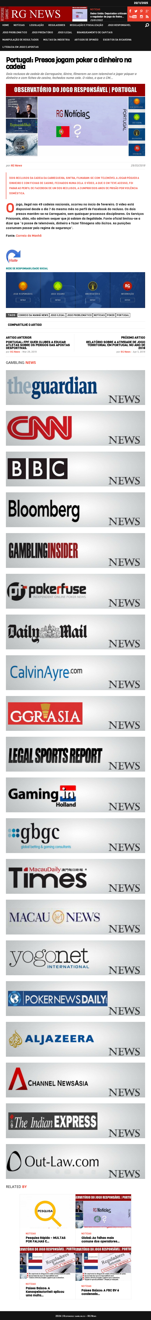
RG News (16, 165)
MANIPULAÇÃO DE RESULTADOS (20, 39)
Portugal (123, 315)
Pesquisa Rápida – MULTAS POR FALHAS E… (45, 1239)
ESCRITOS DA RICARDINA (117, 39)
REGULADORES (56, 25)
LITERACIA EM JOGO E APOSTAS (20, 47)
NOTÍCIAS (95, 9)
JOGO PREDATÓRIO (42, 32)
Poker (111, 315)
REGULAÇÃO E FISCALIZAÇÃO (86, 25)
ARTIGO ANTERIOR (18, 338)
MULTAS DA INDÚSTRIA (56, 39)
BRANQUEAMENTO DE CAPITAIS (94, 32)
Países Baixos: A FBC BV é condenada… (100, 1292)
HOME (5, 25)
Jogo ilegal (57, 315)
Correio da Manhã (28, 236)
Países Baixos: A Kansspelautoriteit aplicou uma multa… (45, 1291)
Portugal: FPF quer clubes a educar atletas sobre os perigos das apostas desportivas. (38, 345)
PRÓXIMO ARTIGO (133, 338)
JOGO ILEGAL (65, 32)
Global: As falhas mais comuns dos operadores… (100, 1239)
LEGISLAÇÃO (36, 25)
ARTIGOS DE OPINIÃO (86, 39)
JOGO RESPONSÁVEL (119, 25)
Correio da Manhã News (33, 315)
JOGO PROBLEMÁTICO (14, 32)
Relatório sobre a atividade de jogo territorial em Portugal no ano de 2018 (115, 345)
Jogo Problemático (79, 315)
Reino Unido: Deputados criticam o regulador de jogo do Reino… (108, 15)
